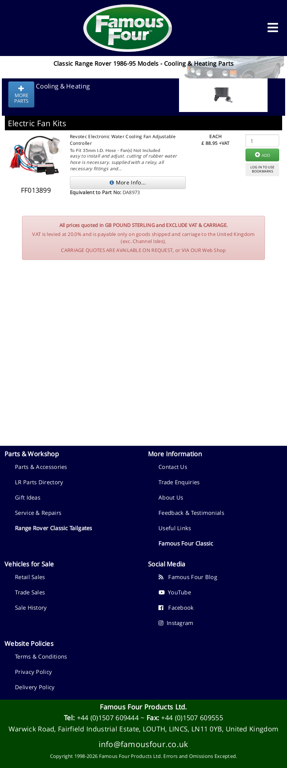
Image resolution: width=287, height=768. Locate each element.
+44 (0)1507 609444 (108, 717)
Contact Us (172, 466)
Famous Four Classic (185, 543)
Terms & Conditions (41, 656)
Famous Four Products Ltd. (143, 706)
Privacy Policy (33, 671)
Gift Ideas (27, 497)
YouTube (174, 592)
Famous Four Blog (187, 577)
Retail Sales (30, 577)
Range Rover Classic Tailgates (53, 528)
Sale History (31, 607)
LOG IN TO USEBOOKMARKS (262, 169)
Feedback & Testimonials (191, 512)
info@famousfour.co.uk (143, 744)
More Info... (127, 182)
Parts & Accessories (41, 466)
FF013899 (36, 190)
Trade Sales (30, 592)
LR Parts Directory (39, 482)
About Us (170, 497)
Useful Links (174, 528)
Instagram (176, 622)
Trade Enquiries (179, 482)
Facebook (176, 607)
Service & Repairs (38, 512)
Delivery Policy (35, 687)
